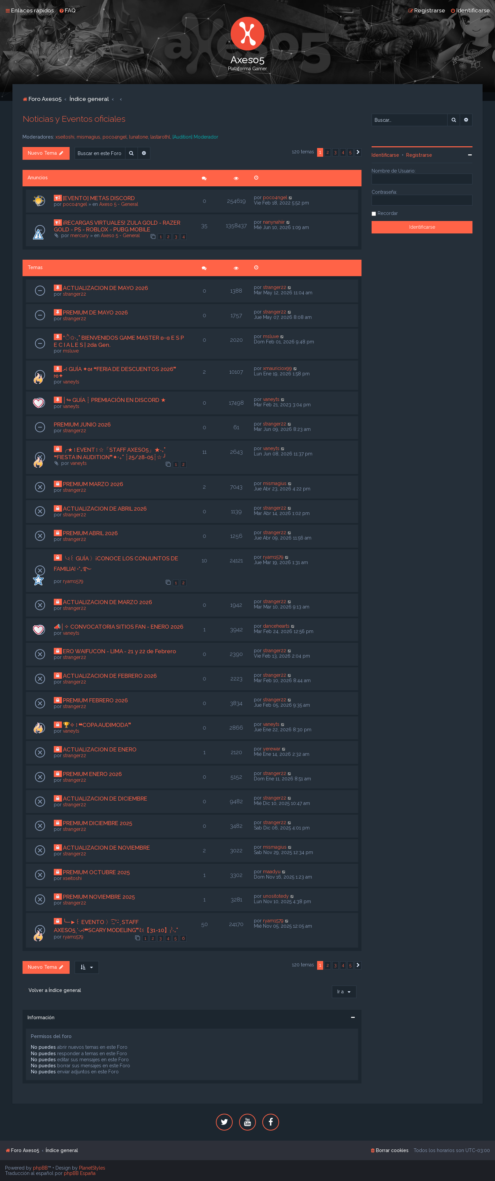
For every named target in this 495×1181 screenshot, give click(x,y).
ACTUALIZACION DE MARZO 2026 (107, 602)
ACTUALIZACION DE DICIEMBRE (105, 798)
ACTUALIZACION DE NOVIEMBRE (106, 847)
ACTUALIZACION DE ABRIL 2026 (105, 508)
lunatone (138, 137)
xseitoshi (64, 137)
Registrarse (419, 155)
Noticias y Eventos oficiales (74, 119)
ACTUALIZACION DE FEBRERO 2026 (110, 675)
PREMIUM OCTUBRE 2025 (96, 872)
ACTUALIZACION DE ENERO (100, 749)
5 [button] (350, 152)
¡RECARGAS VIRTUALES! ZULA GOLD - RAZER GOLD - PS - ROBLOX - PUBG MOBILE (117, 226)
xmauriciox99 (277, 368)
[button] (358, 152)
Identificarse (385, 155)
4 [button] (343, 152)
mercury (79, 235)
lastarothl (160, 137)
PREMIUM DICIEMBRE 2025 (97, 823)
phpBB (40, 1168)
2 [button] (328, 152)
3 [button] (335, 152)
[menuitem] (67, 10)
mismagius (88, 137)
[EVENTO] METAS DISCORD (99, 198)
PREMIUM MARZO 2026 (93, 484)
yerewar (271, 748)
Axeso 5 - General (118, 204)
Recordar (388, 213)
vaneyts (71, 381)
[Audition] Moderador (195, 137)
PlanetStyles (92, 1168)
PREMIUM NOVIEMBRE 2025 (99, 896)
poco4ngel (115, 137)
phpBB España (80, 1173)
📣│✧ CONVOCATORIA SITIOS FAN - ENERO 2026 (119, 626)
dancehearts (276, 626)
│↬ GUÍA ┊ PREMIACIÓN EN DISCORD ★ (114, 400)
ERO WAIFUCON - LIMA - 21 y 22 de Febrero (119, 651)
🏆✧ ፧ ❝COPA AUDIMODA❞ (97, 725)
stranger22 (74, 294)
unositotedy (276, 896)
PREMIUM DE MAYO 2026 (95, 312)
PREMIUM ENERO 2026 (92, 774)
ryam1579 (73, 581)
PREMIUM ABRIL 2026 (90, 533)
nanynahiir (274, 222)
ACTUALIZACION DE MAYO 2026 (105, 288)
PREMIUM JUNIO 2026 (82, 424)
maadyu (271, 871)
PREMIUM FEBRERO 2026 (95, 700)
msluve (71, 351)
